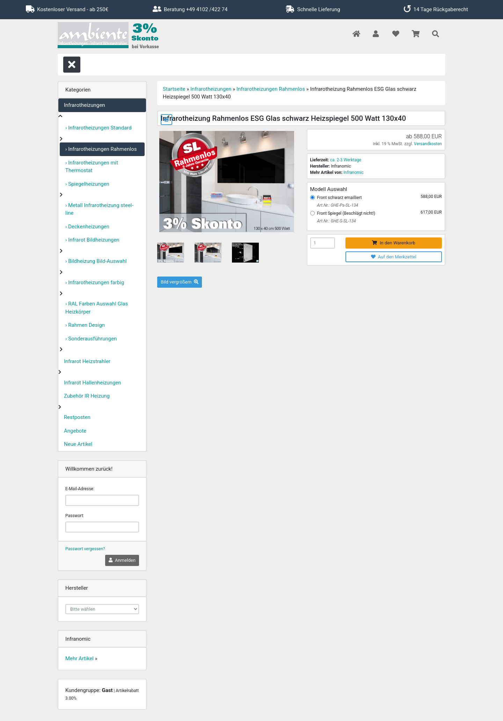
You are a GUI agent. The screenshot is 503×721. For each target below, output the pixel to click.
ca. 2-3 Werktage (345, 159)
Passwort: (74, 515)
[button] (376, 34)
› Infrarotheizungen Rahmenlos (101, 149)
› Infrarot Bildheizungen (92, 240)
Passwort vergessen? (85, 548)
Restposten (77, 417)
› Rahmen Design (85, 325)
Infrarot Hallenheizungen (92, 383)
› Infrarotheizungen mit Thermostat (91, 167)
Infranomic (353, 172)
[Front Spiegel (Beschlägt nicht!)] (312, 213)
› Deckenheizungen (87, 226)
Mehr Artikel (79, 658)
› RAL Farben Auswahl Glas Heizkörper (96, 308)
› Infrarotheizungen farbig (94, 282)
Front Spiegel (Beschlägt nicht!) (346, 213)
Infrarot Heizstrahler (87, 361)
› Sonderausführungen (91, 339)
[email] (102, 500)
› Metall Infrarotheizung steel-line (99, 209)
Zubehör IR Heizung (87, 396)
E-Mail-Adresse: (79, 488)
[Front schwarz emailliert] (312, 197)
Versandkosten (428, 143)
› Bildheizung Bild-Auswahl (96, 261)
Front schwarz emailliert (339, 197)
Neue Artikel (78, 444)
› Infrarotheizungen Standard (98, 128)
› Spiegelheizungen (87, 184)
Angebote (75, 431)
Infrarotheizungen (84, 105)
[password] (102, 527)
